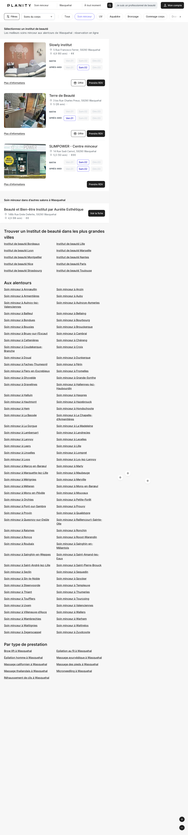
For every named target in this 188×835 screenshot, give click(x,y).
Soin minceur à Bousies (19, 326)
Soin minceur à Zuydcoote (73, 632)
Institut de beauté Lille (70, 243)
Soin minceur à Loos (17, 459)
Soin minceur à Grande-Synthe (76, 377)
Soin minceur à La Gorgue (20, 426)
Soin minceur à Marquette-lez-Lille (26, 472)
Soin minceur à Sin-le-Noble (22, 578)
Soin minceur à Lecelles (71, 439)
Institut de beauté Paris (71, 263)
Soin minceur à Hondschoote (75, 408)
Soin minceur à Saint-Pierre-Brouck (78, 565)
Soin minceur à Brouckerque (74, 326)
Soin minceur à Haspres (71, 395)
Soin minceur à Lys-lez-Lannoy (76, 459)
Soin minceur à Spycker (71, 578)
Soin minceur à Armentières (21, 296)
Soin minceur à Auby (69, 296)
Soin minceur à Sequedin (72, 572)
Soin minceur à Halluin (18, 395)
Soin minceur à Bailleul (18, 313)
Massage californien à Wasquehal (25, 664)
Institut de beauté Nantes (72, 257)
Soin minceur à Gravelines (20, 384)
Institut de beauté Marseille (73, 250)
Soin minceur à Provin (18, 513)
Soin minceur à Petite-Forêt (73, 499)
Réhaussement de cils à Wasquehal (26, 677)
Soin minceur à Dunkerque (73, 357)
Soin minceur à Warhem (71, 618)
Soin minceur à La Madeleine (74, 426)
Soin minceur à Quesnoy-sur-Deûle (26, 519)
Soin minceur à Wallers (71, 612)
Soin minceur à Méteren (19, 486)
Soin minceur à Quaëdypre (73, 513)
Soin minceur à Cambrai (71, 333)
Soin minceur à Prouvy (70, 506)
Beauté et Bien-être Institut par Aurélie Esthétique (43, 209)
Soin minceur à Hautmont (20, 401)
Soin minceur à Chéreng (71, 340)
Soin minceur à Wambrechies (22, 618)
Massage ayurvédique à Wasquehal (79, 657)
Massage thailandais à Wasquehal (26, 671)
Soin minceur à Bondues (19, 320)
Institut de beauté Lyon (19, 250)
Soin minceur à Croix (69, 347)
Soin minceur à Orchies (19, 499)
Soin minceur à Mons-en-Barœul (77, 486)
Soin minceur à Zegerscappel (22, 632)
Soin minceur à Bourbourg (73, 320)
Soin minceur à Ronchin (71, 530)
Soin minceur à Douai (17, 357)
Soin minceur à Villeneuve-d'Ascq (25, 612)
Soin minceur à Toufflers (19, 598)
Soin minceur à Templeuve (73, 585)
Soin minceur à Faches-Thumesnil (25, 364)
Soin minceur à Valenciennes (74, 605)
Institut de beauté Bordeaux (22, 243)
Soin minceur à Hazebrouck (74, 401)
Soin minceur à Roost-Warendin (76, 537)
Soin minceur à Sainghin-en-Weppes (27, 554)
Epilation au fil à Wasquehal (74, 651)
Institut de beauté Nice (18, 263)
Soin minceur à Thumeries (73, 592)
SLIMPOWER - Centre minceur (73, 146)
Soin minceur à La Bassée (20, 415)
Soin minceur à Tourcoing (72, 598)
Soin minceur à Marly (69, 466)
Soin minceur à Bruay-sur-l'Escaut (26, 333)
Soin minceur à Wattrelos (72, 625)
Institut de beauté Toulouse (74, 270)
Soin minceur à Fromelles (72, 371)
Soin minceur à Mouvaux (72, 493)
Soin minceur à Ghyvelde (20, 377)
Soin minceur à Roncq (18, 537)
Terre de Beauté (62, 96)
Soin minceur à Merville (71, 479)
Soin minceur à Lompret (71, 452)
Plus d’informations (14, 82)
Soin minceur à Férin (69, 364)
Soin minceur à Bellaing (71, 313)
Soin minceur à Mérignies (20, 479)
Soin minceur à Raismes (19, 530)
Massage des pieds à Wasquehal (77, 664)
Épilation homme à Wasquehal (23, 657)
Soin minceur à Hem (17, 408)
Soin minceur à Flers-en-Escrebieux (27, 371)
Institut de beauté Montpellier (23, 257)
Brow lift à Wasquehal (18, 651)
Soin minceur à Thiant (18, 592)
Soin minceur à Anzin (69, 289)
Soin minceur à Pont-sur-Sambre (25, 506)
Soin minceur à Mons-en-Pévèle (24, 493)
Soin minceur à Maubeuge (73, 472)
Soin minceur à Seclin (17, 572)
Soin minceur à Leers (17, 446)
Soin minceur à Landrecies (73, 432)
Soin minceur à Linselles (19, 452)
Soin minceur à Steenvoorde (22, 585)
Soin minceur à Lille (68, 446)
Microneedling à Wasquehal (74, 671)
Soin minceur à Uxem (17, 605)
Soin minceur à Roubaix (19, 543)
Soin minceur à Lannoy (18, 439)
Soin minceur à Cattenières (21, 340)
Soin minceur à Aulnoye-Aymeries (78, 302)
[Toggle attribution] (184, 832)
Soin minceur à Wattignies (20, 625)
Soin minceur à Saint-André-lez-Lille (27, 565)
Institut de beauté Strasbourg (23, 270)
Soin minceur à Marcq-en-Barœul (25, 466)
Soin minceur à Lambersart (21, 432)
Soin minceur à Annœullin (20, 289)
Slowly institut (60, 45)
